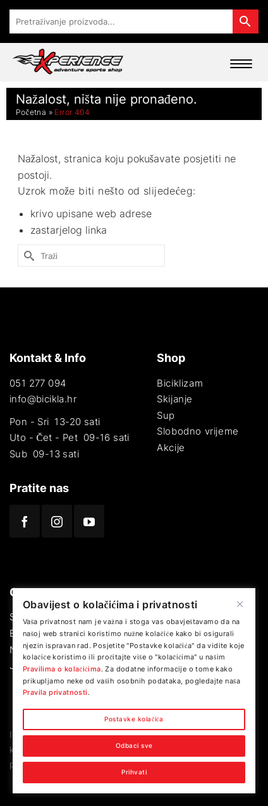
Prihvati (134, 772)
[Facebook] (24, 521)
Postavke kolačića (133, 719)
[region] (134, 690)
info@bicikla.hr (42, 399)
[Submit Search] (27, 255)
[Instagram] (57, 521)
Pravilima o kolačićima (62, 669)
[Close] (239, 603)
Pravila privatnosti (55, 692)
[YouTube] (89, 521)
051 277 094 (37, 383)
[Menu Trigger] (238, 63)
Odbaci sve (134, 745)
